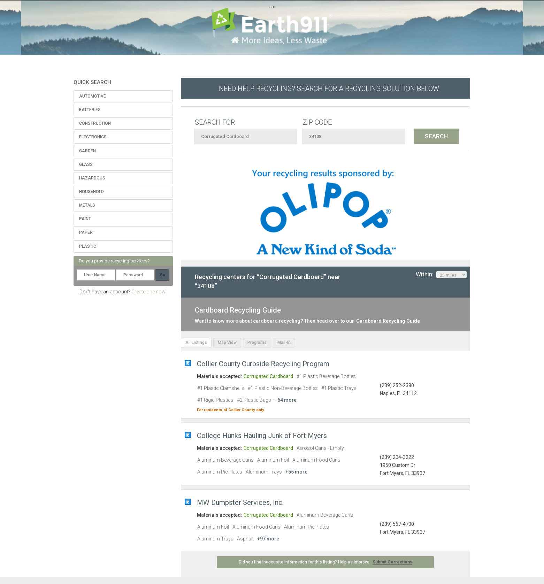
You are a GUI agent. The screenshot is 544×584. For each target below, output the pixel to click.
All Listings (196, 342)
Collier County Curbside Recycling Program (263, 364)
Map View (227, 342)
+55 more (296, 472)
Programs (257, 342)
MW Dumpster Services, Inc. (240, 502)
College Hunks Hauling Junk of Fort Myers (262, 435)
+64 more (286, 400)
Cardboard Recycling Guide (388, 321)
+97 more (268, 538)
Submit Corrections (392, 562)
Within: (441, 274)
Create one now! (149, 291)
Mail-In (284, 342)
